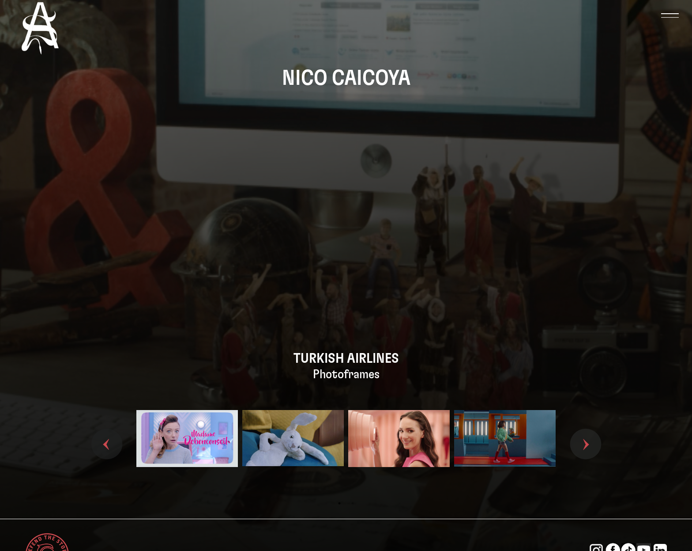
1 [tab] (339, 503)
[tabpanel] (187, 453)
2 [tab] (352, 503)
